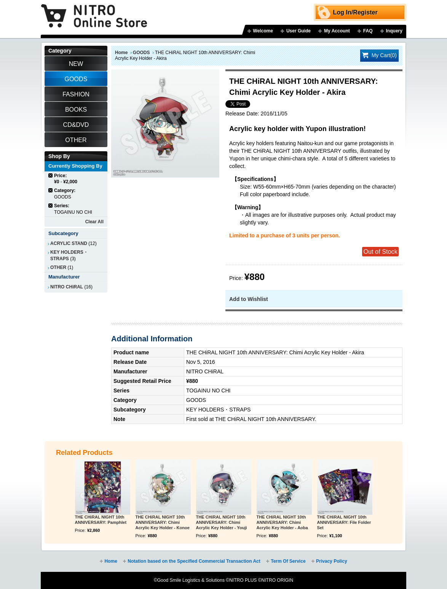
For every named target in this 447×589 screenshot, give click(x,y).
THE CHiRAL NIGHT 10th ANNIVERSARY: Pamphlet (101, 520)
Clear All (94, 221)
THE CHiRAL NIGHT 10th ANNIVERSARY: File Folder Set (344, 522)
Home (121, 52)
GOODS (141, 52)
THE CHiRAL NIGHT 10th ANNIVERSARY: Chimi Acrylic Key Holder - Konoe (163, 522)
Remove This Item (50, 175)
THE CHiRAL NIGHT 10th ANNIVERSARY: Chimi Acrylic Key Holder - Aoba (282, 522)
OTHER (58, 267)
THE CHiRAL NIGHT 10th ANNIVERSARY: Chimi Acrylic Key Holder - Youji (221, 522)
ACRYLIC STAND (68, 243)
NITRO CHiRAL (66, 287)
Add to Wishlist (248, 299)
